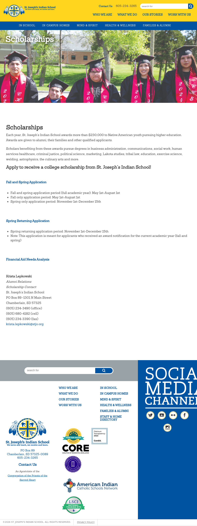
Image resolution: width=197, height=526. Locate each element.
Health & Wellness (120, 25)
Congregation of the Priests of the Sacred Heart (27, 477)
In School (27, 25)
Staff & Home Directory (111, 418)
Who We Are (102, 14)
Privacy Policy (86, 522)
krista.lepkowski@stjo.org (25, 324)
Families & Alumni (157, 25)
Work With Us (179, 14)
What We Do (127, 14)
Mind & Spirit (87, 25)
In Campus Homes (56, 25)
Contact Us (105, 6)
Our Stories (152, 14)
